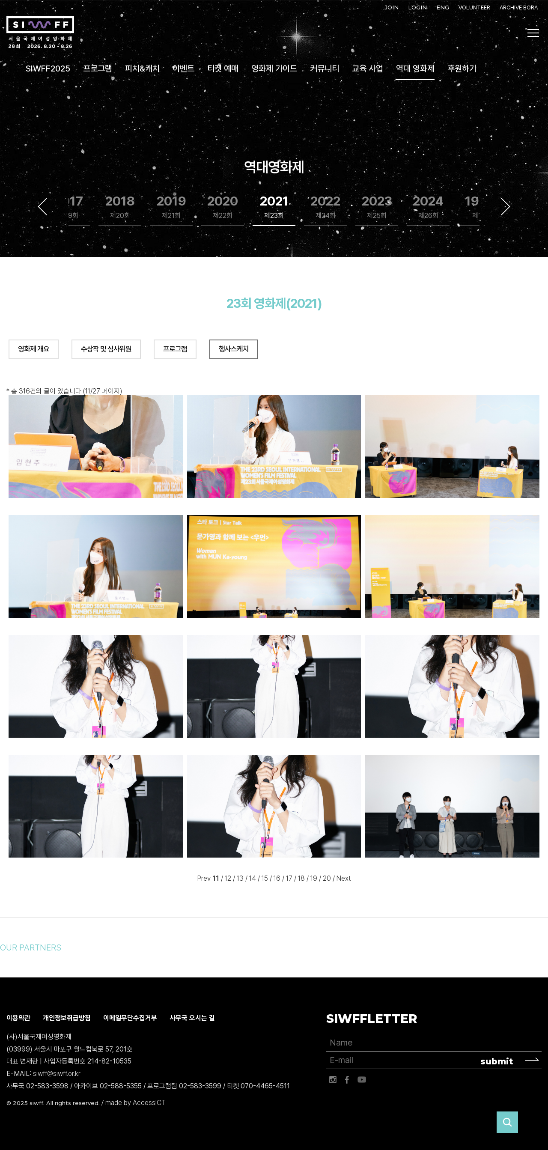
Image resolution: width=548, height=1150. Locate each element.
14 (252, 879)
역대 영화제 (415, 68)
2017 (68, 207)
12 (228, 879)
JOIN (392, 7)
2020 (222, 207)
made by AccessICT (135, 1103)
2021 (274, 207)
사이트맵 (533, 33)
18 (301, 879)
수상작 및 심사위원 (106, 349)
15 (265, 879)
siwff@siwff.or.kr (56, 1074)
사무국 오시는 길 (192, 1018)
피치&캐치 (142, 68)
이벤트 (183, 68)
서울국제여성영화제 (40, 32)
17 (289, 879)
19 (313, 879)
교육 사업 (367, 68)
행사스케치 (234, 349)
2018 (120, 207)
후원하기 (462, 68)
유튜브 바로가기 (361, 1080)
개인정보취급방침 (67, 1018)
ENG (442, 7)
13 (240, 879)
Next (505, 206)
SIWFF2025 (48, 68)
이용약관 (18, 1018)
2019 (171, 207)
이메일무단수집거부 (130, 1018)
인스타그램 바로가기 (332, 1080)
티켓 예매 (222, 68)
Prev (204, 879)
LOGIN (417, 7)
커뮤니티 (324, 68)
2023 (377, 207)
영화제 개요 (33, 349)
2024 (428, 207)
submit (496, 1061)
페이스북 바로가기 (347, 1080)
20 (327, 879)
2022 (325, 207)
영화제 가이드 (274, 68)
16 (277, 879)
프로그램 (97, 68)
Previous (42, 206)
